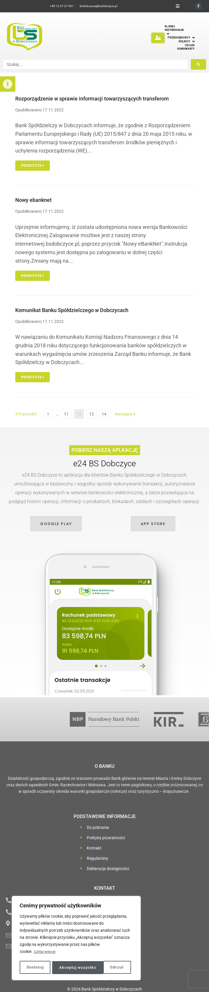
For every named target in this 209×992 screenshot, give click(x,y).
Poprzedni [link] (26, 414)
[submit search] (198, 64)
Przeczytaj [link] (32, 165)
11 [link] (66, 414)
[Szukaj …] (95, 64)
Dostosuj (35, 967)
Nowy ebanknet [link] (33, 200)
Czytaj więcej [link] (45, 953)
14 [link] (104, 414)
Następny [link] (125, 414)
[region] (76, 938)
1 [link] (48, 414)
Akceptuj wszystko (107, 967)
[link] (7, 84)
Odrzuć (65, 967)
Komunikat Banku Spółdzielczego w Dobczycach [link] (71, 310)
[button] (157, 38)
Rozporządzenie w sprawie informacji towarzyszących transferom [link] (92, 98)
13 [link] (91, 414)
